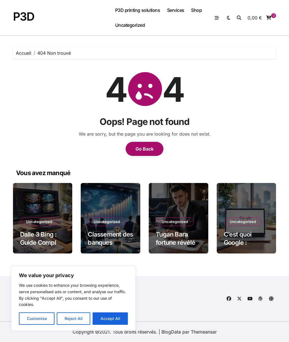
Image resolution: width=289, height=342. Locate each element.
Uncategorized (130, 25)
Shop (196, 10)
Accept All (110, 318)
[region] (73, 298)
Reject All (74, 318)
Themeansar (204, 332)
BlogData (171, 332)
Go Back (144, 149)
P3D (23, 16)
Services (175, 10)
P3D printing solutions (137, 10)
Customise (37, 318)
